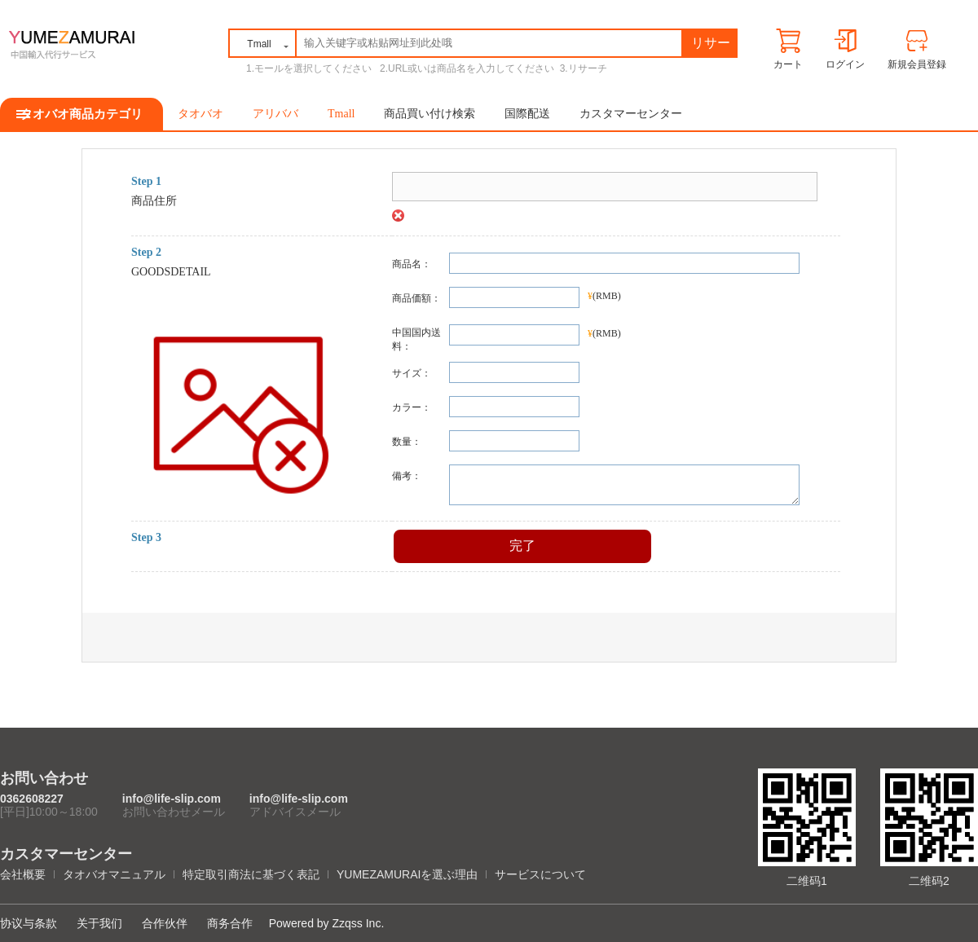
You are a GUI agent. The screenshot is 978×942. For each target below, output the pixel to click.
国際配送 (527, 114)
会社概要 (23, 874)
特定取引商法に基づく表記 (251, 874)
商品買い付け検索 (429, 114)
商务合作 (230, 923)
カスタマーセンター (630, 114)
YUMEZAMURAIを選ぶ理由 (407, 874)
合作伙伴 (164, 923)
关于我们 (99, 923)
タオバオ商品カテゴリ (81, 114)
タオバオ (200, 114)
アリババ (275, 114)
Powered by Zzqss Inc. (327, 923)
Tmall (341, 114)
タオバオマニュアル (114, 874)
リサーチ (710, 46)
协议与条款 (28, 923)
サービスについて (540, 874)
